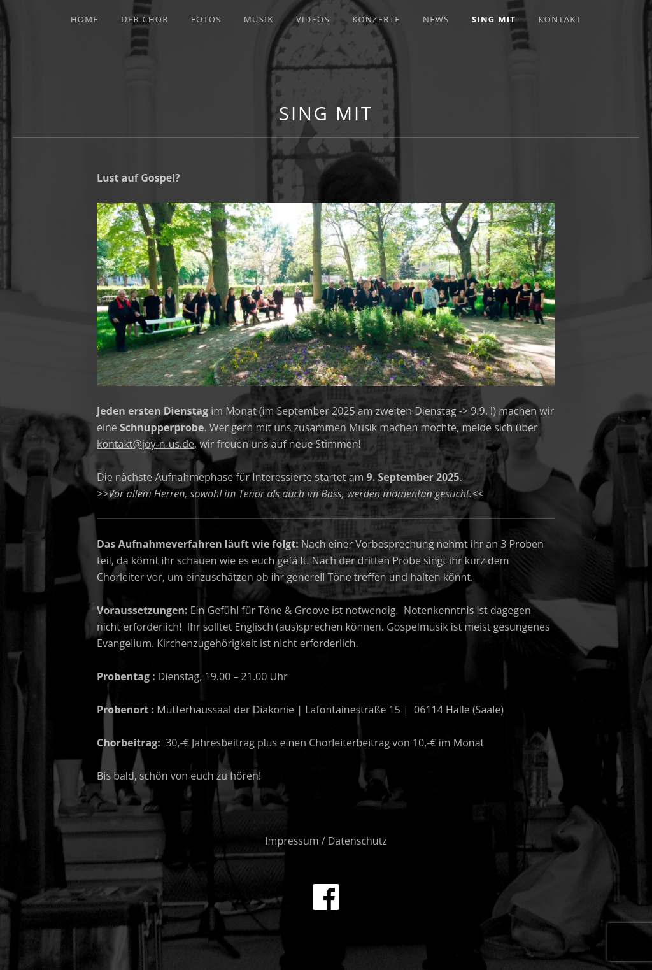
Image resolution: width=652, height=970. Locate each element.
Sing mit (494, 19)
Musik (258, 19)
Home (85, 19)
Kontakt (560, 19)
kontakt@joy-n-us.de (145, 444)
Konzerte (376, 19)
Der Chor (144, 19)
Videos (313, 19)
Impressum (291, 841)
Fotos (206, 19)
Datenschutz (357, 841)
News (436, 19)
